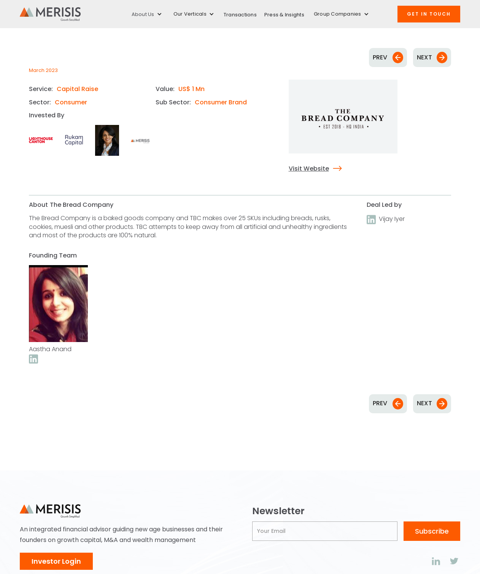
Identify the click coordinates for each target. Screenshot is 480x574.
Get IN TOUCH (429, 14)
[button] (147, 14)
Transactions (240, 14)
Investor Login (56, 561)
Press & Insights (284, 14)
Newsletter (278, 511)
